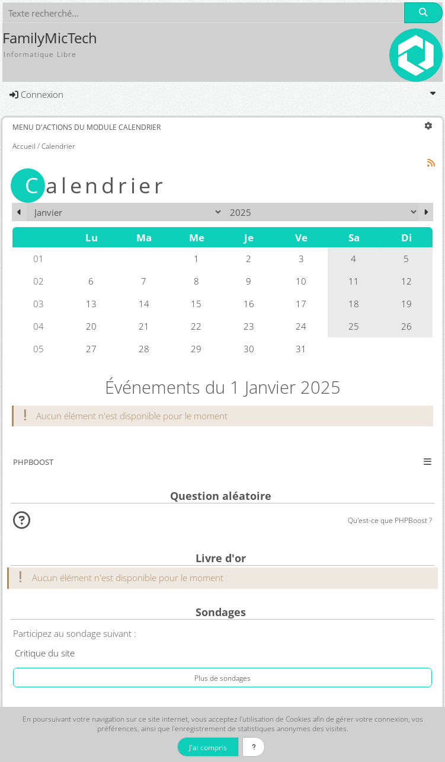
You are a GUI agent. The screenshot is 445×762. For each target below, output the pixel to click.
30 (249, 349)
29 (196, 349)
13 (91, 304)
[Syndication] (431, 163)
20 (91, 326)
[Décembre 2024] (19, 212)
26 (406, 326)
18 (353, 304)
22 (196, 326)
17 (301, 304)
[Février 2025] (425, 212)
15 (196, 304)
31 (301, 349)
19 (406, 304)
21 (144, 326)
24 (301, 326)
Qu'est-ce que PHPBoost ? (390, 520)
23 (249, 326)
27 (91, 349)
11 (353, 281)
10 (301, 281)
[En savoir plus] (253, 747)
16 (249, 304)
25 (353, 326)
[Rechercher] (423, 12)
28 (144, 349)
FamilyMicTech (49, 37)
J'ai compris (208, 747)
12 (406, 281)
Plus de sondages (222, 678)
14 (144, 304)
